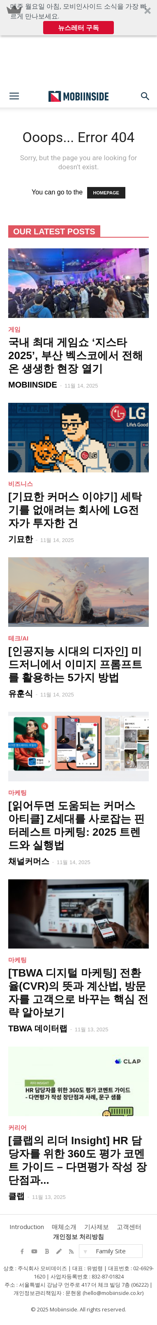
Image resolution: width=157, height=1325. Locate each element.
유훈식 (20, 693)
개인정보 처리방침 (78, 1236)
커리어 (17, 1127)
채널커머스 (28, 861)
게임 (14, 329)
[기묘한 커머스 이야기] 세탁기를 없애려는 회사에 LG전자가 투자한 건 (75, 510)
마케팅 (17, 792)
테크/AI (18, 638)
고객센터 (129, 1226)
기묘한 (20, 539)
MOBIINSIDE (32, 384)
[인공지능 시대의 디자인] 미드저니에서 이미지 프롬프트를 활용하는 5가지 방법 (75, 664)
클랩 (16, 1196)
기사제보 (96, 1226)
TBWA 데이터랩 (37, 1028)
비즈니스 (20, 483)
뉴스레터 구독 (78, 27)
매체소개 (64, 1226)
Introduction (26, 1226)
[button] (78, 17)
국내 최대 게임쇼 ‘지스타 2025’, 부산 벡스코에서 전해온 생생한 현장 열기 (75, 355)
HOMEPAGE (106, 192)
